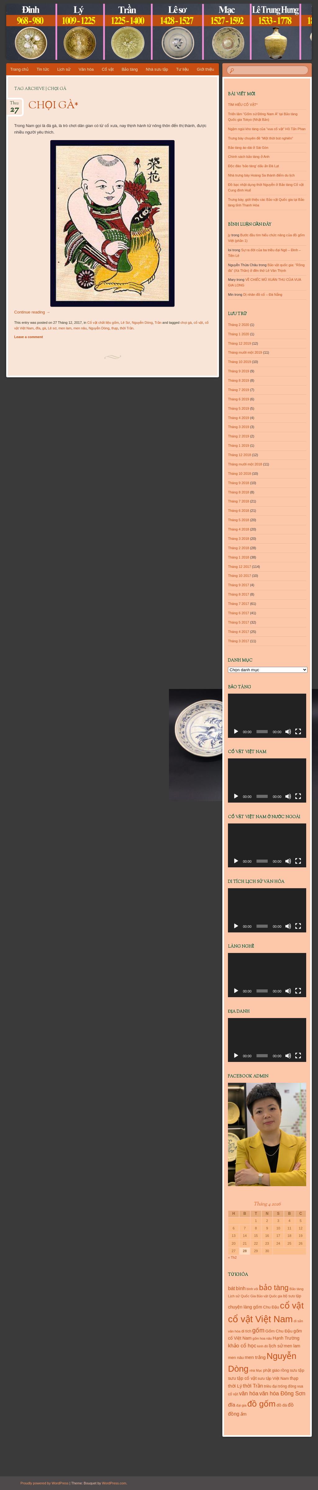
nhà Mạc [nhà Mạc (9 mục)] (255, 1370)
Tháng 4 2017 (238, 632)
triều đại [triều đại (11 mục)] (270, 1386)
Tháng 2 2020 (238, 325)
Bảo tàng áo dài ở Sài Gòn (248, 147)
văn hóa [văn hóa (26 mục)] (248, 1393)
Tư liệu (182, 69)
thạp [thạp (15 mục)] (294, 1378)
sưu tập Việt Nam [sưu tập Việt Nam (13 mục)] (273, 1378)
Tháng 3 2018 (238, 538)
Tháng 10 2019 (239, 362)
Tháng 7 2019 (238, 390)
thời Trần (127, 328)
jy (229, 235)
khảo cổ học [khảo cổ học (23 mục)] (242, 1346)
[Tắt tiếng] (288, 731)
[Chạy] (236, 731)
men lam (64, 328)
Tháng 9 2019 (238, 371)
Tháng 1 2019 (238, 445)
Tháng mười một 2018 (245, 464)
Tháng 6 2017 (238, 613)
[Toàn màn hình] (298, 731)
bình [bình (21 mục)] (241, 1288)
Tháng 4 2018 (238, 529)
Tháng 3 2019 (238, 427)
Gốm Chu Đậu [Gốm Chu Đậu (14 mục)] (279, 1331)
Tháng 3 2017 (238, 641)
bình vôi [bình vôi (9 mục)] (252, 1289)
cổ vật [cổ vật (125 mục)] (292, 1305)
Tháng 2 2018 (238, 548)
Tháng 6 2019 (238, 399)
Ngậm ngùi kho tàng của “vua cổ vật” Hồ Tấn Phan (267, 129)
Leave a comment (28, 337)
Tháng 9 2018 (238, 483)
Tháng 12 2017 (239, 566)
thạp (114, 328)
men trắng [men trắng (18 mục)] (255, 1357)
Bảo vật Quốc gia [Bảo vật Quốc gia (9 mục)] (269, 1296)
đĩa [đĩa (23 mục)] (231, 1405)
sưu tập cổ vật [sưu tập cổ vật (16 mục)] (242, 1378)
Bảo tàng (130, 69)
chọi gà (186, 322)
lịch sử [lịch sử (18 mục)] (276, 1345)
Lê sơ (52, 328)
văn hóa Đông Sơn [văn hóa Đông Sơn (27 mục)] (282, 1393)
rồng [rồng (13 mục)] (285, 1370)
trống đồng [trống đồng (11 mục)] (287, 1386)
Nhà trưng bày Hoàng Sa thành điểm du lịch (261, 175)
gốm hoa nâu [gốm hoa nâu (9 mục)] (262, 1338)
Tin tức (43, 69)
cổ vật (198, 322)
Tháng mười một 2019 (245, 352)
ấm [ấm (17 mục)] (243, 1414)
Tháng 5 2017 (238, 622)
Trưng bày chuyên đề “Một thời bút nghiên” (260, 138)
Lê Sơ (125, 322)
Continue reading (32, 312)
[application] (267, 716)
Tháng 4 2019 (238, 418)
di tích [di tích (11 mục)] (246, 1331)
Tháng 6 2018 (238, 510)
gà (44, 328)
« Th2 (232, 1257)
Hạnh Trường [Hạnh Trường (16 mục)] (286, 1338)
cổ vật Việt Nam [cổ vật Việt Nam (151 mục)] (260, 1319)
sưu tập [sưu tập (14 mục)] (297, 1370)
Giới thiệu (205, 69)
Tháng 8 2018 (238, 492)
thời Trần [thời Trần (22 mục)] (253, 1386)
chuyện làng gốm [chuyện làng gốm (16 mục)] (245, 1306)
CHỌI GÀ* (54, 105)
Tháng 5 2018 (238, 520)
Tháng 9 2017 (238, 585)
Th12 (14, 105)
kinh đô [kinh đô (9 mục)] (262, 1346)
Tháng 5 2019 (238, 408)
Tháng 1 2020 (238, 334)
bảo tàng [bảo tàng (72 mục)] (273, 1287)
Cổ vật (108, 69)
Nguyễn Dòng (142, 322)
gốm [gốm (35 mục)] (258, 1330)
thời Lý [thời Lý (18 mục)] (235, 1386)
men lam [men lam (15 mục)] (292, 1345)
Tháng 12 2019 (239, 343)
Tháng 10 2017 (239, 576)
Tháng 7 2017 (238, 604)
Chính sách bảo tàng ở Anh (248, 156)
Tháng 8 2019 (238, 380)
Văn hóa (86, 69)
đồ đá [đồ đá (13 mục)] (281, 1405)
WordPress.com (114, 1483)
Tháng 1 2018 (238, 557)
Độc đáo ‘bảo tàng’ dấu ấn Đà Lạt (253, 166)
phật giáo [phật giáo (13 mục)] (271, 1370)
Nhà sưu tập (157, 69)
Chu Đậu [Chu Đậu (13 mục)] (271, 1307)
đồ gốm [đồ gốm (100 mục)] (262, 1403)
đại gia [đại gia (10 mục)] (241, 1405)
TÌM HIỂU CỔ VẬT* (242, 104)
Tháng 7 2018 (238, 501)
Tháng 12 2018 (239, 455)
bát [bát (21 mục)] (231, 1288)
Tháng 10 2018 (239, 473)
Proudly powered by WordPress (44, 1483)
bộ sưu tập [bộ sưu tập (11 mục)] (292, 1296)
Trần (158, 322)
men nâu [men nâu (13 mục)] (236, 1357)
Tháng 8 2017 (238, 594)
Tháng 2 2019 (238, 436)
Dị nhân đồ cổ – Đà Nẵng (262, 294)
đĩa (37, 328)
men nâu (80, 328)
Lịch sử (63, 69)
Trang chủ (19, 69)
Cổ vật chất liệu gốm (103, 322)
